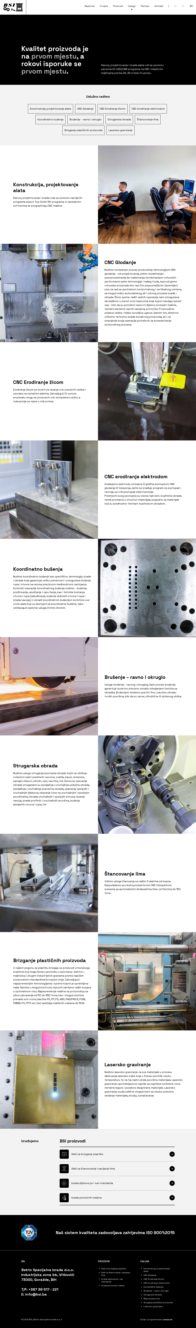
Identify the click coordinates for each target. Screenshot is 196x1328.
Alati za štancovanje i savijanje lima (93, 1168)
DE (183, 6)
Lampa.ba (167, 1319)
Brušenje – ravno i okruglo (85, 119)
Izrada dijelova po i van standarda (92, 1183)
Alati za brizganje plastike (87, 1154)
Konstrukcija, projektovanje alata (50, 108)
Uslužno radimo (98, 97)
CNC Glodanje (85, 108)
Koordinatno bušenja (50, 119)
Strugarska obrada (119, 119)
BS (191, 6)
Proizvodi (104, 1261)
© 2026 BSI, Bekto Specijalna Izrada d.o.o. (42, 1319)
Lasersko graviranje (120, 130)
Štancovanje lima (147, 119)
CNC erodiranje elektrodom (148, 108)
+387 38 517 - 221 (43, 1289)
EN (175, 6)
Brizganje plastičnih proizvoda (83, 130)
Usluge (144, 1261)
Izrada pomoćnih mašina (86, 1197)
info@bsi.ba (36, 1294)
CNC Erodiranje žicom (112, 108)
